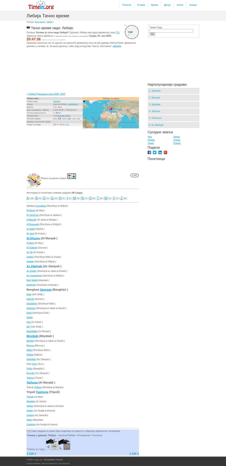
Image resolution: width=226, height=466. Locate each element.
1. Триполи (155, 91)
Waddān (31, 401)
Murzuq (30, 345)
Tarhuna (32, 382)
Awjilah (30, 261)
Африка (117, 46)
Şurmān (31, 373)
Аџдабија (41, 206)
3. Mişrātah (154, 104)
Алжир (151, 140)
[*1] (117, 32)
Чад (150, 137)
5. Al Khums (155, 118)
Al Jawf (30, 233)
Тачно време (40, 22)
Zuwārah (31, 424)
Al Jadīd (31, 229)
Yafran (30, 406)
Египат (177, 143)
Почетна (126, 5)
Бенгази (46, 289)
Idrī (28, 327)
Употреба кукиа (64, 463)
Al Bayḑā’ (31, 220)
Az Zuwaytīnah (34, 275)
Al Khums (33, 238)
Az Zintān (31, 271)
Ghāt (29, 313)
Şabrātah (31, 359)
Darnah (30, 299)
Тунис (151, 143)
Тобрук (37, 387)
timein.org (38, 460)
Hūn (29, 322)
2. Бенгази (154, 97)
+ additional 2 (72, 104)
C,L (67, 124)
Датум (167, 5)
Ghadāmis (32, 303)
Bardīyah (31, 285)
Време (154, 5)
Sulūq (29, 368)
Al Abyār (31, 210)
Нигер (177, 137)
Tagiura (30, 378)
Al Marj (30, 243)
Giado (30, 317)
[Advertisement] (83, 71)
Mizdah (30, 341)
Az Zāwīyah (34, 266)
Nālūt (29, 350)
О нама (141, 5)
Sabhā (30, 355)
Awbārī (30, 257)
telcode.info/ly (64, 116)
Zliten (29, 420)
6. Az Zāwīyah (156, 125)
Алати (180, 5)
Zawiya (30, 415)
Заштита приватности (50, 463)
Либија (49, 22)
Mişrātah (32, 336)
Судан (177, 140)
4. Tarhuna (154, 111)
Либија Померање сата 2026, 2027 (46, 94)
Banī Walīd (32, 280)
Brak (29, 294)
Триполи (56, 101)
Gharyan (31, 308)
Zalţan (30, 410)
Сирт (34, 364)
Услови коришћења (34, 463)
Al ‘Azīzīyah (33, 215)
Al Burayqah (33, 224)
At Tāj (30, 252)
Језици (193, 5)
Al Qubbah (32, 247)
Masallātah (32, 331)
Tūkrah (30, 397)
